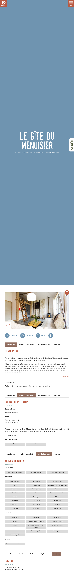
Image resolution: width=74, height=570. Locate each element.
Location (56, 344)
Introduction (11, 395)
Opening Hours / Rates (26, 344)
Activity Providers (44, 344)
